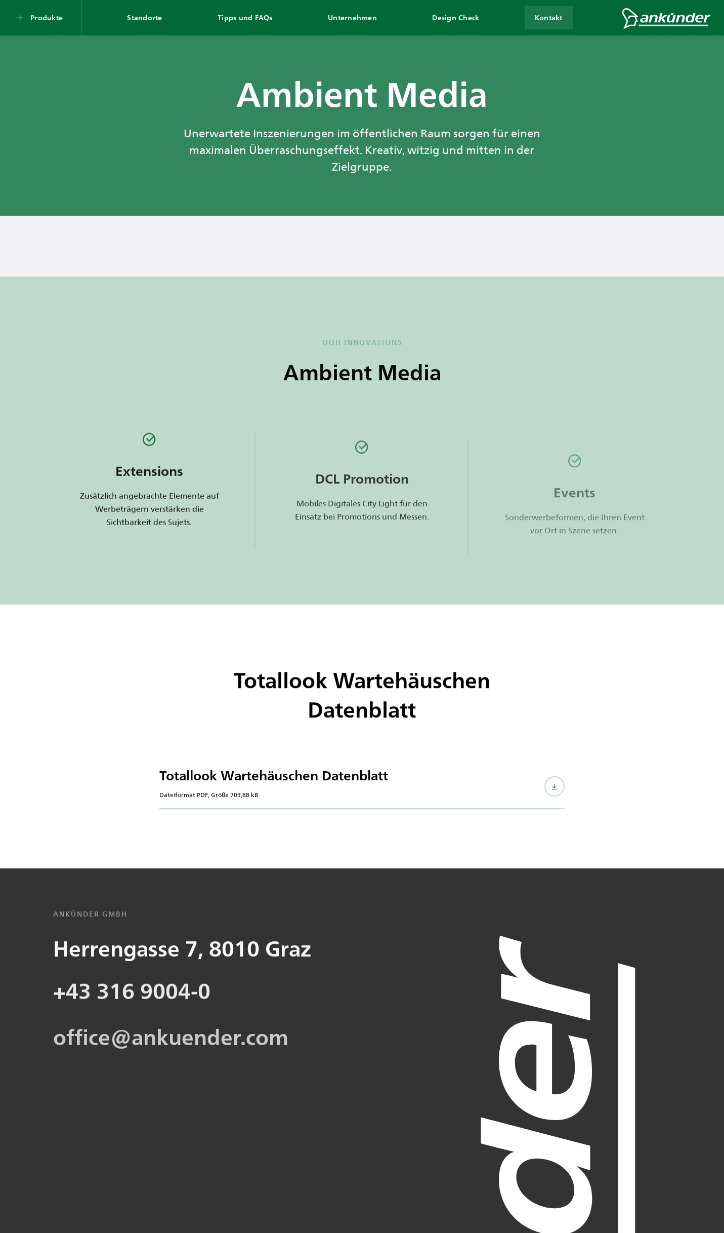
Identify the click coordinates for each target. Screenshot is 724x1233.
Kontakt (549, 17)
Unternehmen (352, 17)
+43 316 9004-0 (131, 1030)
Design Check (455, 17)
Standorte (144, 17)
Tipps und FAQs (245, 17)
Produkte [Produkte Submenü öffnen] (46, 17)
